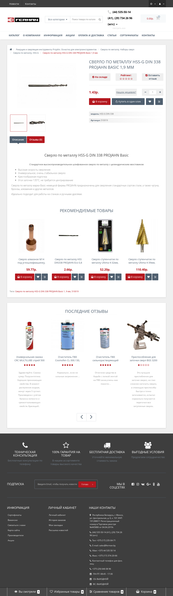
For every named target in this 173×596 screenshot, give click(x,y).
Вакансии (13, 520)
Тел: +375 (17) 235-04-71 (103, 540)
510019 (75, 291)
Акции (70, 35)
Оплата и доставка (91, 35)
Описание (18, 139)
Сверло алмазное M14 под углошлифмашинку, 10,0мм (31, 261)
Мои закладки (56, 525)
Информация (53, 35)
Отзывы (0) (38, 139)
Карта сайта (14, 530)
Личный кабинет (57, 515)
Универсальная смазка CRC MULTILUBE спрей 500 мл (30, 358)
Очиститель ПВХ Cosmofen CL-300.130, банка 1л (67, 358)
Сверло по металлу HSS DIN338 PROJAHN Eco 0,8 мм (68, 261)
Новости (14, 3)
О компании (31, 35)
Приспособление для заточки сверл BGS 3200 (143, 358)
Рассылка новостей (58, 530)
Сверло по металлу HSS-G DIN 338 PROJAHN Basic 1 (40, 291)
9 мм (68, 291)
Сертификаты (129, 35)
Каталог (14, 35)
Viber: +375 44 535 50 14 (103, 550)
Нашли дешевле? (126, 92)
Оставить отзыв (154, 77)
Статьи (112, 35)
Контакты (30, 3)
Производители (16, 535)
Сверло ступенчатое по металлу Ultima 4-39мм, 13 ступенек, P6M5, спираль (142, 261)
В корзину (24, 276)
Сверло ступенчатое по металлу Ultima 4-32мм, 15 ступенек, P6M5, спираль (105, 261)
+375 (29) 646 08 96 (100, 568)
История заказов (57, 520)
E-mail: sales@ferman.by (103, 545)
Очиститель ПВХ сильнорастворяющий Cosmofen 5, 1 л (106, 358)
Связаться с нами (17, 525)
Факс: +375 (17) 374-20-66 (103, 555)
